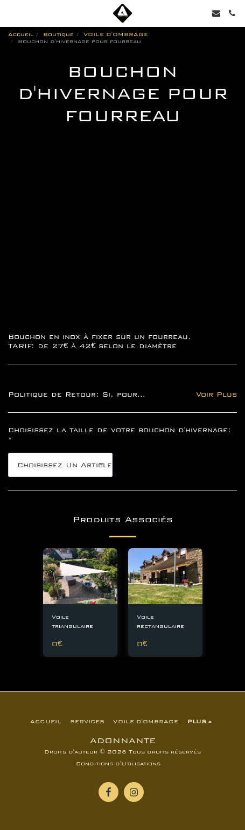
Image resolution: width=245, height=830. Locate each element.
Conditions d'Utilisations (118, 763)
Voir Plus (216, 394)
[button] (12, 12)
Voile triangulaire (72, 622)
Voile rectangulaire (160, 622)
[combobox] (60, 465)
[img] (80, 576)
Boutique (58, 34)
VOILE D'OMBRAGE (115, 34)
